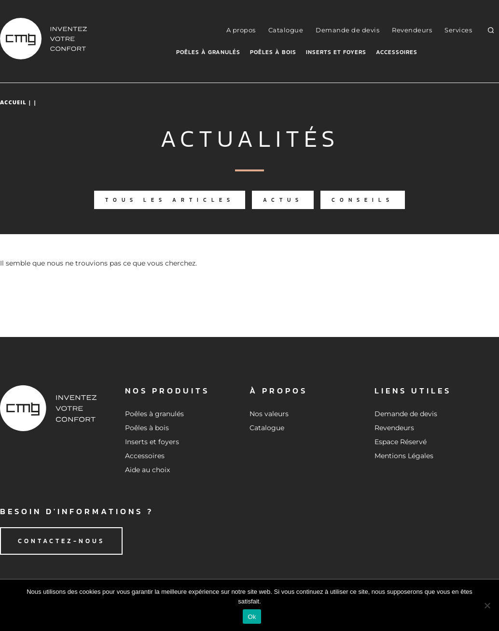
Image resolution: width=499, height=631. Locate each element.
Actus (283, 200)
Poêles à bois (273, 52)
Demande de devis (347, 30)
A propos (241, 30)
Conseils (363, 200)
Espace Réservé (400, 441)
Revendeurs (412, 30)
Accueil (13, 102)
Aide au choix (147, 469)
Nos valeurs (269, 413)
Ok (252, 616)
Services (458, 30)
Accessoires (396, 52)
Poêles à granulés (208, 52)
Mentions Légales (403, 455)
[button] (491, 30)
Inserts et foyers (336, 52)
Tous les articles (170, 200)
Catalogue (286, 30)
